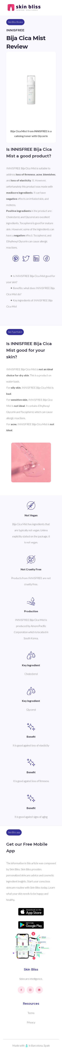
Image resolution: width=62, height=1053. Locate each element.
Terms (31, 1012)
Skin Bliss (31, 969)
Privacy (31, 1022)
